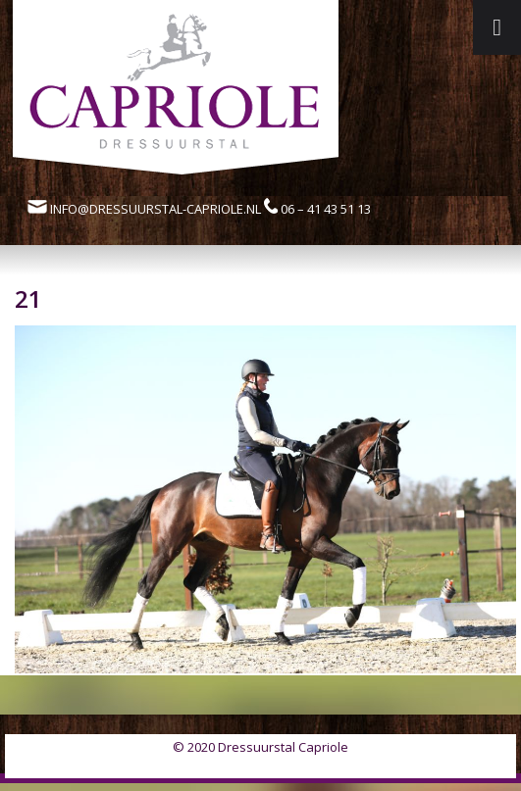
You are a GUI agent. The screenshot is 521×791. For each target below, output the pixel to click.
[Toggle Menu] (497, 27)
